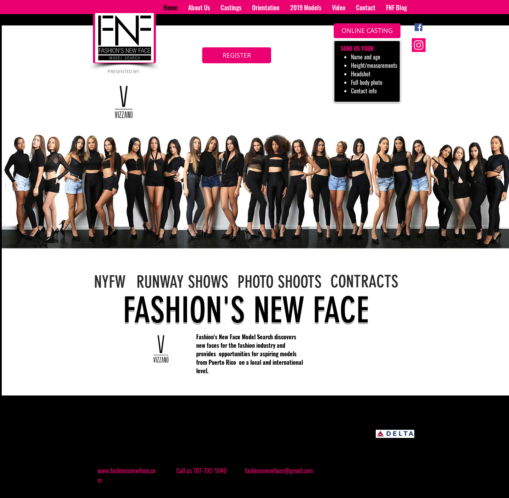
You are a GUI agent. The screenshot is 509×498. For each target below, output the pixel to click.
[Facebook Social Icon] (418, 27)
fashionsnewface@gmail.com (279, 470)
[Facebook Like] (376, 473)
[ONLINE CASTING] (367, 30)
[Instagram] (419, 45)
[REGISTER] (236, 55)
